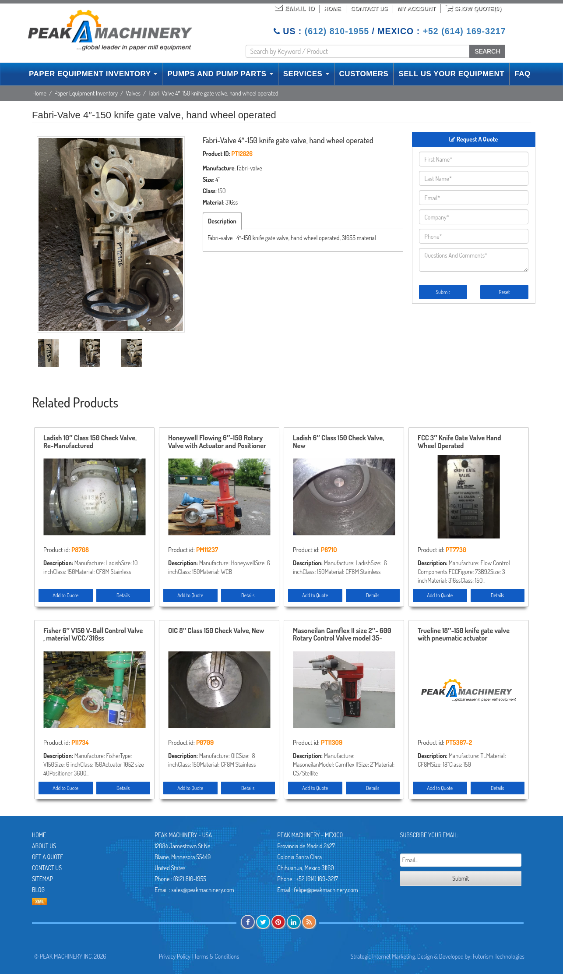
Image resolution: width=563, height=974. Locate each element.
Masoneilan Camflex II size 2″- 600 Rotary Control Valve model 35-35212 (342, 635)
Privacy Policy (174, 956)
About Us (44, 846)
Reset (504, 292)
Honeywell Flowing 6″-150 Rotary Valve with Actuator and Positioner (217, 442)
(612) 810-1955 (337, 31)
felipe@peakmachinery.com (326, 889)
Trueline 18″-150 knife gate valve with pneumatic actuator (464, 635)
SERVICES (306, 74)
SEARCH (487, 51)
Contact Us (369, 8)
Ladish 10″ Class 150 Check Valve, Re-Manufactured (90, 442)
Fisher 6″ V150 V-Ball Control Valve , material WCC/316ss (93, 635)
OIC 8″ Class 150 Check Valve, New (216, 631)
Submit (443, 292)
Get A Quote (47, 857)
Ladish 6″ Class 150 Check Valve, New (338, 442)
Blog (38, 889)
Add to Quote (65, 595)
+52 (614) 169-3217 (464, 31)
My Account (417, 8)
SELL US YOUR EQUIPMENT (451, 74)
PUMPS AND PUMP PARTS (220, 74)
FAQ (522, 74)
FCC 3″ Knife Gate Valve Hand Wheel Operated (459, 442)
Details (123, 595)
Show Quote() (473, 8)
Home (332, 8)
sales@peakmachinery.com (202, 889)
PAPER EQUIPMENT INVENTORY (93, 74)
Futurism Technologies (498, 956)
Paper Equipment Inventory (86, 93)
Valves (133, 93)
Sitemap (42, 878)
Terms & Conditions (216, 956)
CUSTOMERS (364, 74)
